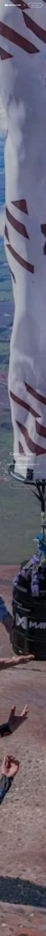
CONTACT (35, 5)
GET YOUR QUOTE (23, 485)
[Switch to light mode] (24, 5)
